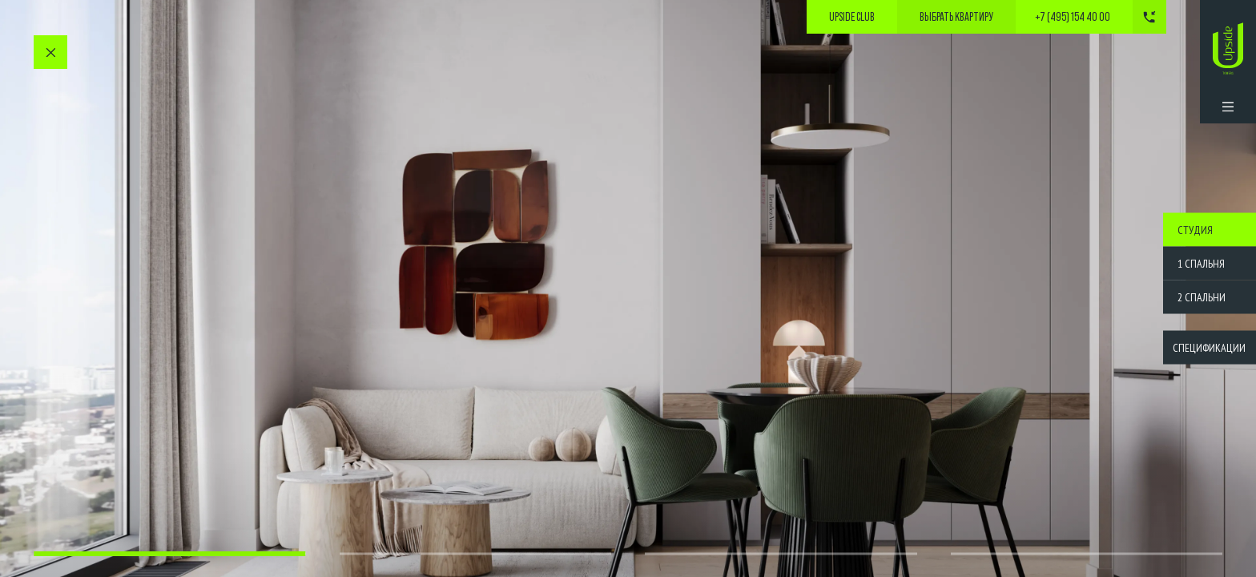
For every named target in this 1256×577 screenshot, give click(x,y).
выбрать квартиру (956, 16)
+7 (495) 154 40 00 (1072, 17)
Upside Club (852, 16)
